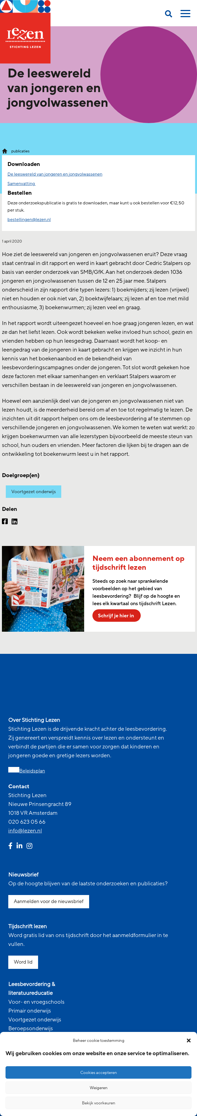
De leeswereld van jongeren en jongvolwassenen (54, 174)
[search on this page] (168, 14)
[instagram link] (29, 846)
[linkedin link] (19, 846)
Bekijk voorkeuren (98, 1103)
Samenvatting (21, 184)
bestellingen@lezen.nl (29, 220)
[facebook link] (10, 846)
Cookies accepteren (98, 1072)
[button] (188, 1040)
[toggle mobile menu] (184, 15)
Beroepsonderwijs (30, 1028)
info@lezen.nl (25, 830)
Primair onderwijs (29, 1010)
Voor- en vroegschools (36, 1002)
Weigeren (99, 1088)
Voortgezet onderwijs (33, 491)
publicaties (20, 151)
